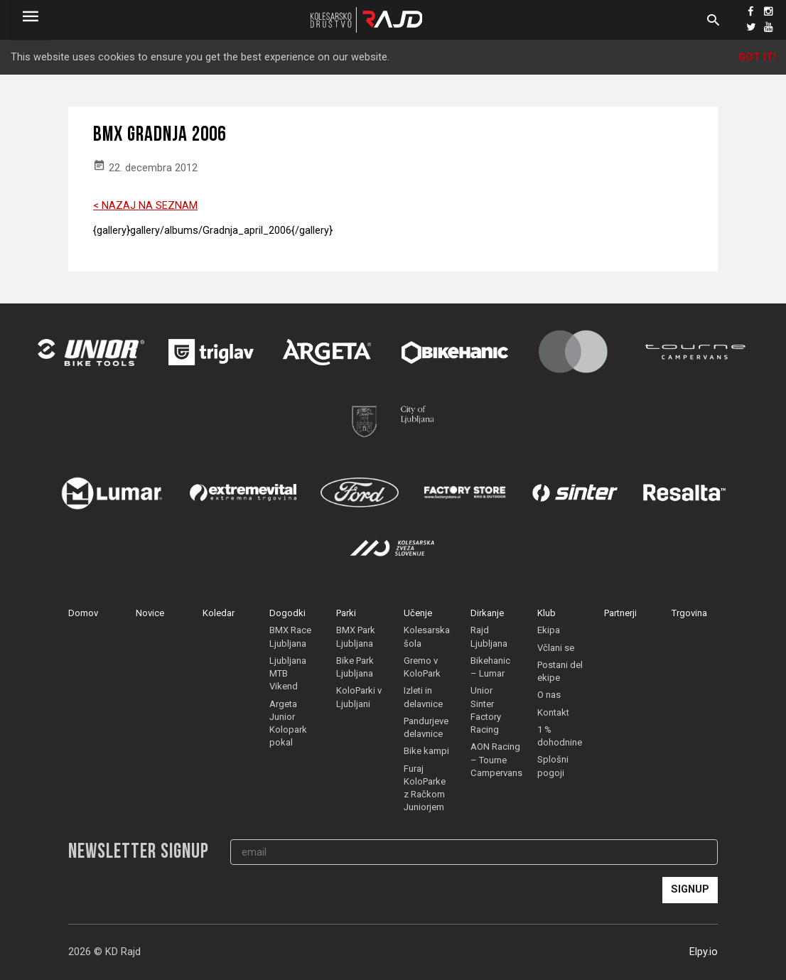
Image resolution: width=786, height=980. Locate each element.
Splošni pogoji (553, 765)
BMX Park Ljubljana (355, 636)
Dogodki (287, 613)
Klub (546, 613)
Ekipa (548, 630)
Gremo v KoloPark (422, 667)
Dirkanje (487, 613)
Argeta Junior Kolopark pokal (288, 723)
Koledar (219, 613)
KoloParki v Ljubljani (359, 697)
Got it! (757, 57)
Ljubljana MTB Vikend (287, 673)
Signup (690, 889)
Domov (83, 613)
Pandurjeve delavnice (426, 727)
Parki (346, 613)
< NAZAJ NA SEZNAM (145, 206)
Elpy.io (703, 952)
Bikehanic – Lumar (490, 667)
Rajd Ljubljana (488, 636)
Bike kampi (426, 750)
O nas (549, 694)
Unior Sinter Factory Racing (485, 710)
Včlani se (555, 647)
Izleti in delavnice (423, 697)
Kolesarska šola (427, 636)
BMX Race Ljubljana (290, 636)
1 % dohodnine (559, 736)
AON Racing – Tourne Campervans (496, 759)
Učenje (418, 613)
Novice (150, 613)
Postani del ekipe (560, 671)
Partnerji (620, 613)
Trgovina (689, 613)
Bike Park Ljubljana (355, 667)
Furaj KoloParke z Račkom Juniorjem (425, 788)
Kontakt (553, 712)
